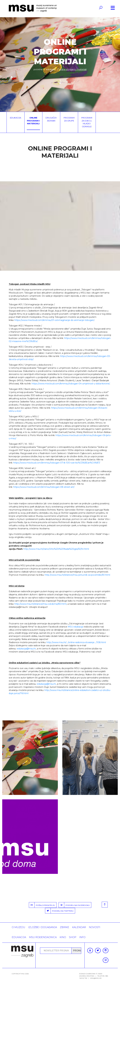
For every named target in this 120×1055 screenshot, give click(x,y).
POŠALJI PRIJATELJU (42, 905)
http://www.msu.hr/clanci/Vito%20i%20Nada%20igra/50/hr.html (56, 549)
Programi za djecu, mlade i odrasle (86, 122)
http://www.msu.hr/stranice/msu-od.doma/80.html (40, 604)
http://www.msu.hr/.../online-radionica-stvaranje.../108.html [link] (76, 642)
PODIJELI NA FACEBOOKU (74, 905)
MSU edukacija (75, 626)
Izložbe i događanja (42, 927)
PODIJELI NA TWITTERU (59, 910)
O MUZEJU (18, 927)
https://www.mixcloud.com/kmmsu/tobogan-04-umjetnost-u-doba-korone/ (71, 383)
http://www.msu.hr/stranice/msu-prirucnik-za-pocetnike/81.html (77, 575)
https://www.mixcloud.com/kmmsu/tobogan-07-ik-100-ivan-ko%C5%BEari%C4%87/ (56, 462)
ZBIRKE (64, 927)
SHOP (72, 937)
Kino (63, 937)
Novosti (94, 927)
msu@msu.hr (95, 978)
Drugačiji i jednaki (51, 119)
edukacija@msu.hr (26, 648)
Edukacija (51, 69)
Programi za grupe (69, 119)
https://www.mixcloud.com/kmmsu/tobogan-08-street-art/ (43, 487)
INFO (82, 937)
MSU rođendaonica (43, 937)
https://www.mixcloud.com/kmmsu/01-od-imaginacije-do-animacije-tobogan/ (54, 320)
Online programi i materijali (33, 120)
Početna (38, 69)
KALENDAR (79, 927)
